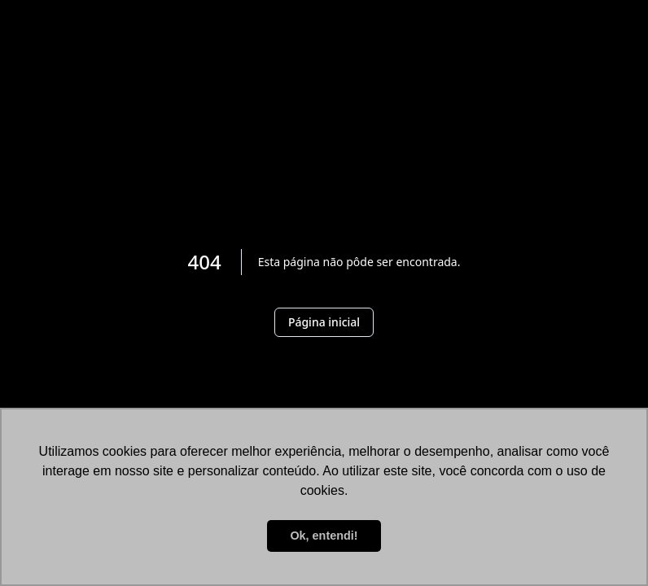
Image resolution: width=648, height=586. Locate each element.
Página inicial (324, 322)
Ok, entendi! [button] (323, 535)
